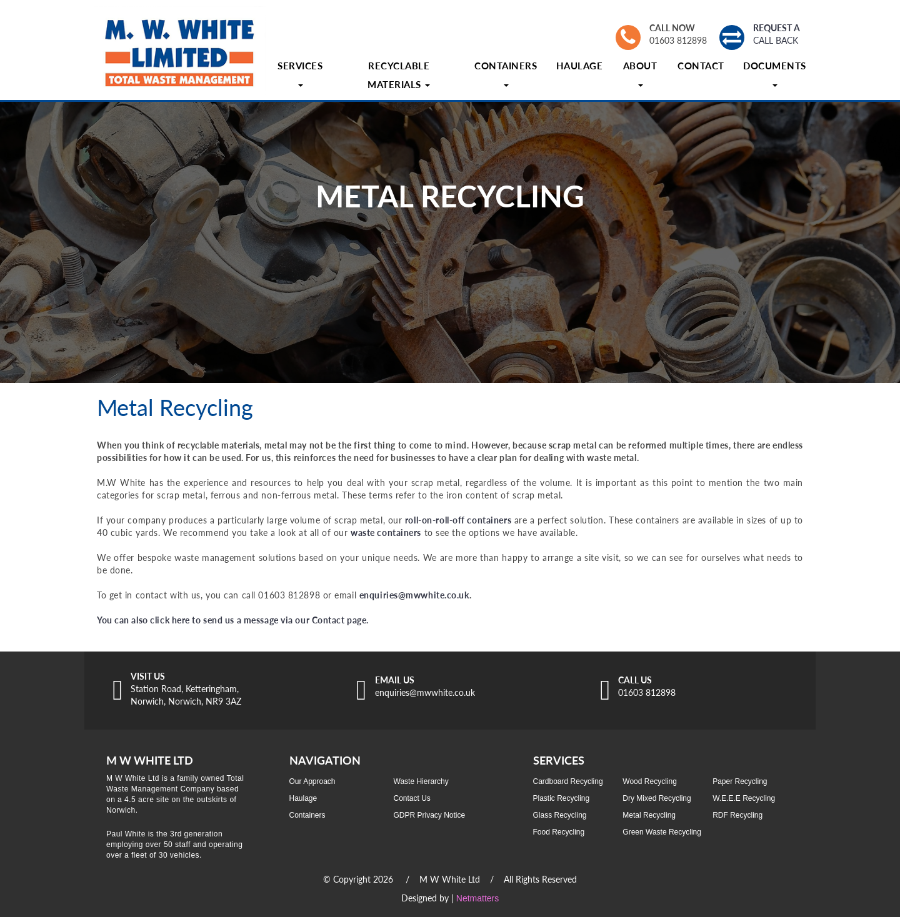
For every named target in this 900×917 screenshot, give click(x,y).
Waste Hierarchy (421, 781)
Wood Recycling (649, 781)
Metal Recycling (649, 815)
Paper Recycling (739, 781)
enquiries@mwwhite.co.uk (414, 595)
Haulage (579, 65)
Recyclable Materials (399, 75)
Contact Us (412, 798)
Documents (774, 73)
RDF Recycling (737, 815)
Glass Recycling (560, 815)
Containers (505, 73)
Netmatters (477, 898)
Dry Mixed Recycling (656, 798)
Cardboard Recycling (568, 781)
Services (300, 73)
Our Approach (312, 781)
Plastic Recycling (561, 798)
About (640, 73)
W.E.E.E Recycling (743, 798)
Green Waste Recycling (661, 832)
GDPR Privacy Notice (430, 815)
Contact (701, 65)
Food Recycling (559, 832)
